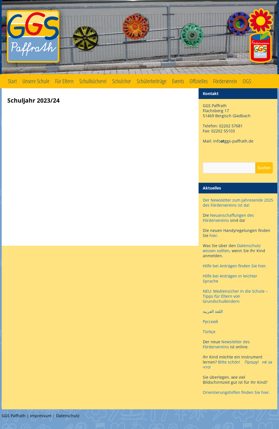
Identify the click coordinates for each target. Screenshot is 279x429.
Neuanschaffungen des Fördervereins (228, 218)
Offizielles (199, 81)
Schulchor (121, 81)
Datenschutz (68, 415)
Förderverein (225, 81)
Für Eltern (64, 81)
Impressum (40, 415)
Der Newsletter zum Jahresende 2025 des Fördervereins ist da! (238, 202)
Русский (210, 321)
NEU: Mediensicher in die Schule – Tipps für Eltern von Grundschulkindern (235, 296)
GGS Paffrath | (16, 415)
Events (178, 81)
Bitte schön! (229, 362)
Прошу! (252, 362)
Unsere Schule (36, 81)
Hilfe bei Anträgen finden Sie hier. (235, 265)
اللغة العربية (213, 311)
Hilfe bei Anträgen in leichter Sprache (230, 278)
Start (12, 81)
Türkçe (209, 331)
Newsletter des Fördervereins (226, 344)
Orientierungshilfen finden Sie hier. (236, 392)
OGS (247, 81)
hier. (214, 235)
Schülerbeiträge (151, 81)
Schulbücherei (93, 81)
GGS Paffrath (139, 37)
